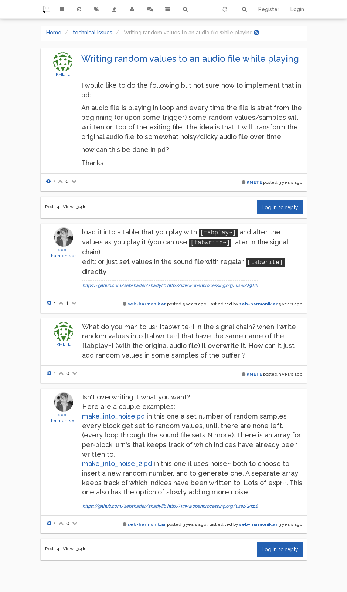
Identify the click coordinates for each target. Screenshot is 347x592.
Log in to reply (280, 207)
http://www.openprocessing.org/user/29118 (212, 285)
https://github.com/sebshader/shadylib (124, 285)
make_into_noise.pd (113, 416)
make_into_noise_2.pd (117, 463)
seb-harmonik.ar (146, 304)
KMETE (63, 74)
